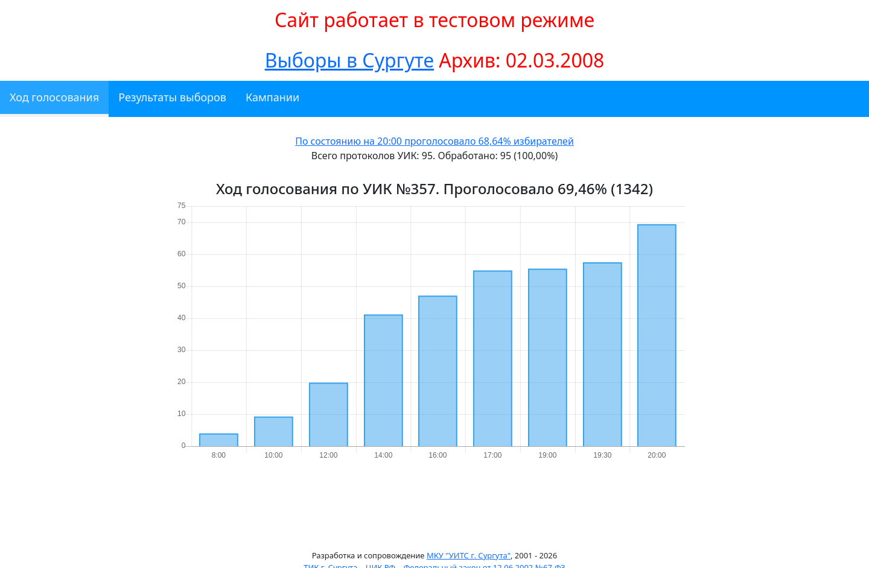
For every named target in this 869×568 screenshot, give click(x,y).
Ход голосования (54, 97)
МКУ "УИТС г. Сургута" (469, 555)
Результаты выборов (172, 97)
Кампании (272, 97)
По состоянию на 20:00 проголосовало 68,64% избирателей (434, 141)
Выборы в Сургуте (349, 60)
